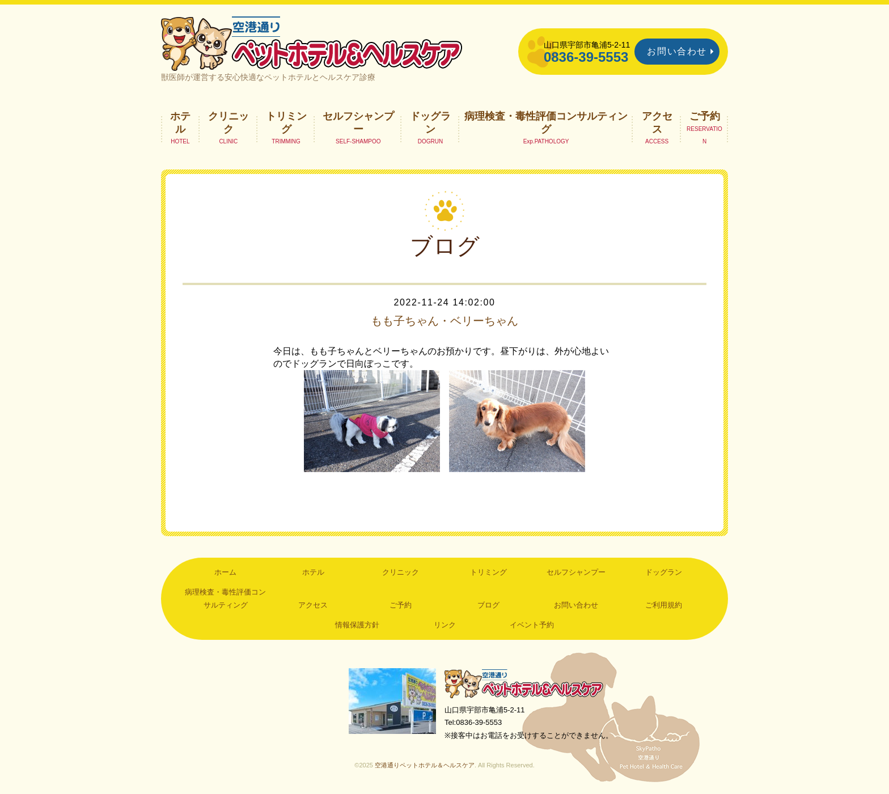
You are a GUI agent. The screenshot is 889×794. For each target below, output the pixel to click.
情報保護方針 (357, 625)
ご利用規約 (663, 605)
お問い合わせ (677, 51)
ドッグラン (430, 122)
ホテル (180, 122)
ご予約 (704, 116)
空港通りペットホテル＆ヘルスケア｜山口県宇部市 (312, 42)
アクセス (657, 122)
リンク (445, 625)
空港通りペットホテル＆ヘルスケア (523, 683)
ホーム (225, 572)
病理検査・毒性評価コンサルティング (546, 122)
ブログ (488, 605)
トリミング (286, 122)
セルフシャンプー (358, 122)
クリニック (228, 122)
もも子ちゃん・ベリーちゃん (444, 321)
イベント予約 (532, 625)
